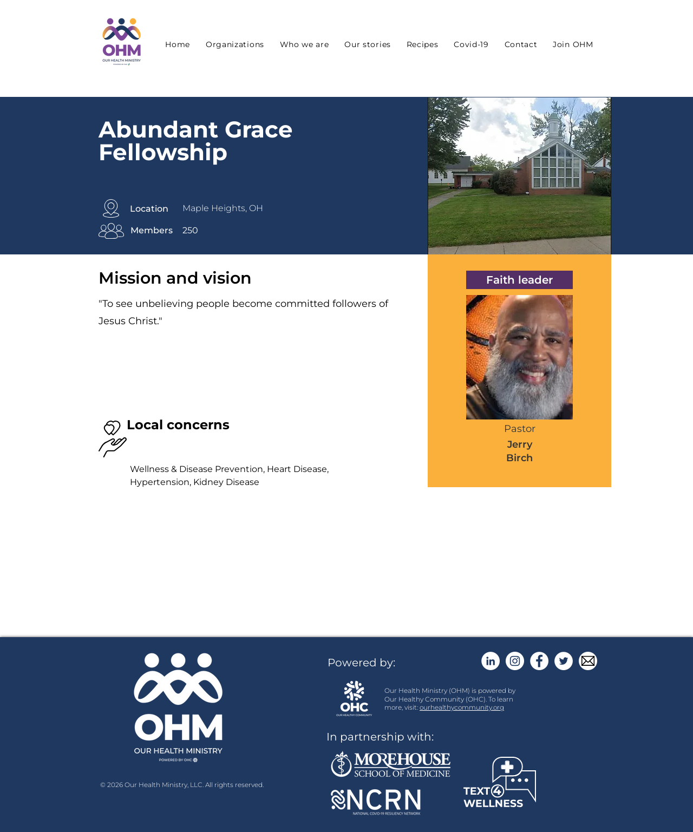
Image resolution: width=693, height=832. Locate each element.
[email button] (588, 661)
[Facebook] (539, 661)
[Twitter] (563, 661)
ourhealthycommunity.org (462, 707)
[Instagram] (515, 661)
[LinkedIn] (490, 661)
